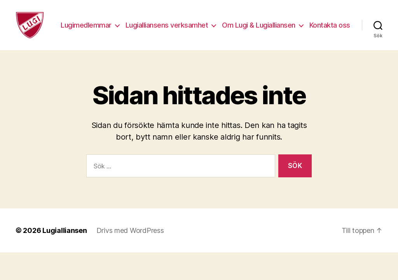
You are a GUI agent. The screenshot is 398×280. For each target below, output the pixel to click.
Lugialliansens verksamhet (214, 22)
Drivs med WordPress (130, 236)
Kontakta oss (329, 34)
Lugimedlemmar (133, 22)
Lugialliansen (64, 236)
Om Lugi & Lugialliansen (305, 22)
